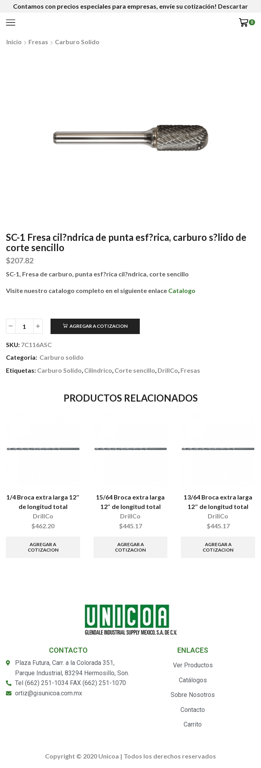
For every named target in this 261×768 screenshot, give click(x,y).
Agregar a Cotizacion (98, 326)
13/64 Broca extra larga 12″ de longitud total (218, 501)
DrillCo (168, 370)
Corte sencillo (135, 370)
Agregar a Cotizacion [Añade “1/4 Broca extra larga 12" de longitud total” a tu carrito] (43, 547)
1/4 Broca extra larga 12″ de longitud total (43, 501)
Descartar (233, 6)
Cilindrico (98, 370)
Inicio (14, 41)
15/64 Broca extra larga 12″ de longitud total (130, 501)
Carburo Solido (59, 370)
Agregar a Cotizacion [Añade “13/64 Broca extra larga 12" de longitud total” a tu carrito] (218, 547)
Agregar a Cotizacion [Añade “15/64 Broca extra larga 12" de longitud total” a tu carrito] (130, 547)
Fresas (38, 41)
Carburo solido (77, 41)
